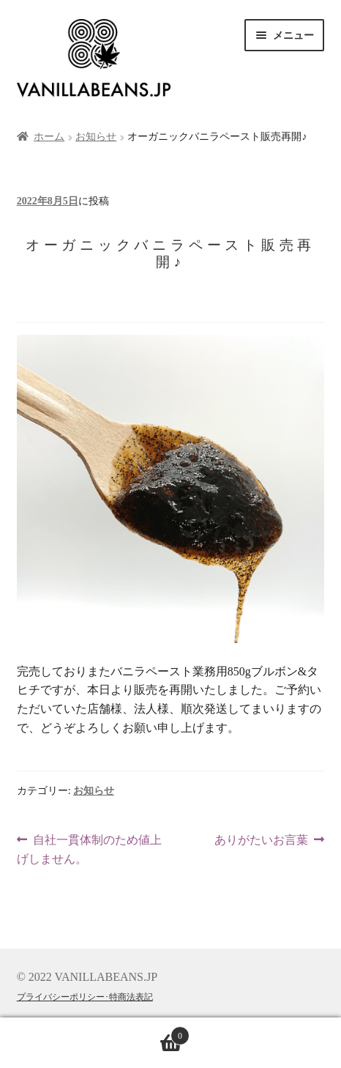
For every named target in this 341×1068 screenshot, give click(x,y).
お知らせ (95, 136)
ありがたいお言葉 (261, 840)
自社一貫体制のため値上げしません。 (89, 850)
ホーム (49, 136)
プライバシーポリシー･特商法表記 (85, 997)
